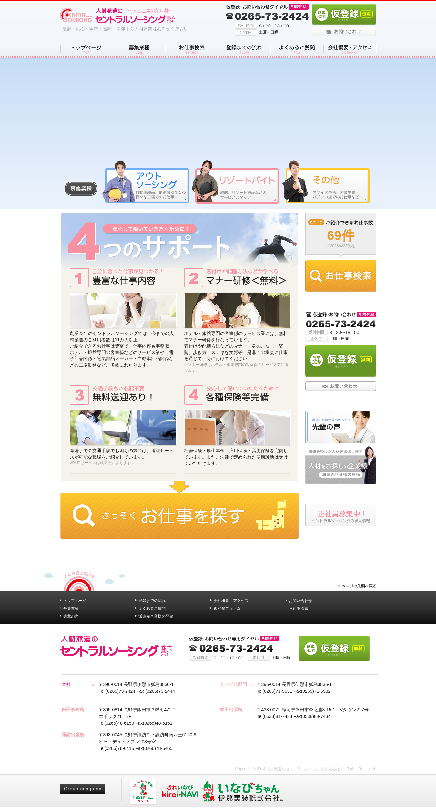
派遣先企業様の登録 (155, 616)
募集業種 (71, 608)
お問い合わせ (300, 600)
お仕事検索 (298, 608)
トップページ (74, 600)
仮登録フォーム (227, 608)
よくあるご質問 (152, 608)
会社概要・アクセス (231, 600)
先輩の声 (71, 616)
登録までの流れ (152, 600)
